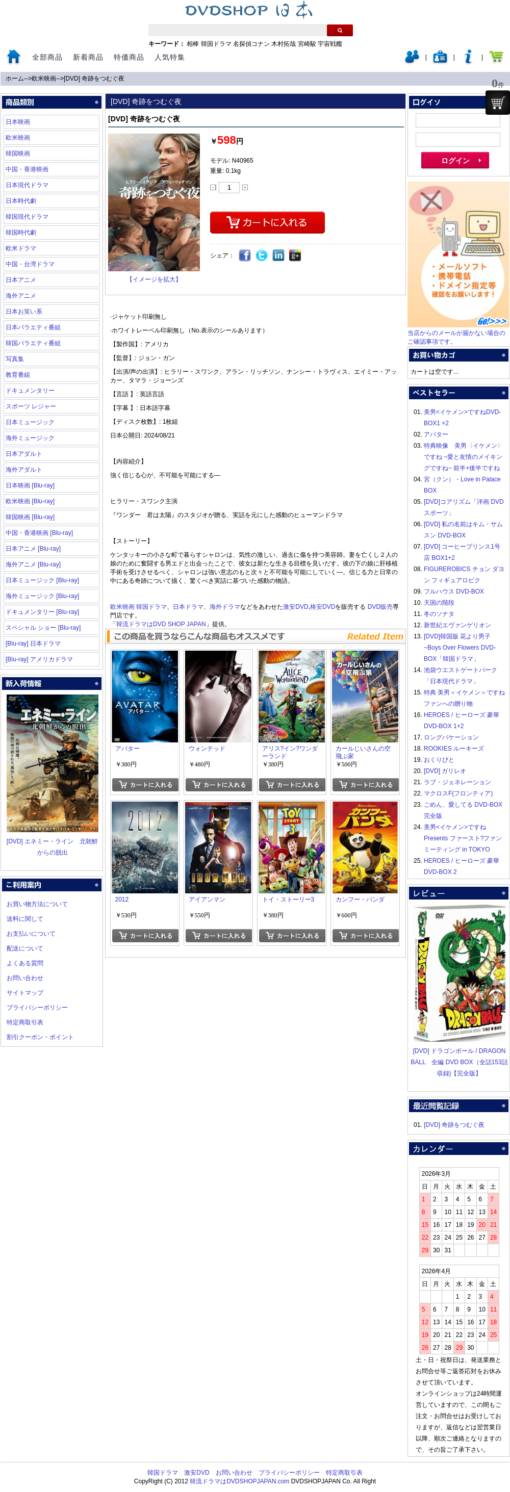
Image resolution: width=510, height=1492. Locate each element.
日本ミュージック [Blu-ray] (42, 580)
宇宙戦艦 (330, 43)
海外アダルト (24, 469)
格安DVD (322, 606)
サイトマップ (25, 992)
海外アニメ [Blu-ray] (33, 564)
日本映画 (18, 121)
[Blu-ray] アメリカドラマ (39, 659)
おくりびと (439, 759)
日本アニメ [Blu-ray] (33, 548)
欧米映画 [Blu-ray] (30, 501)
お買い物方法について (37, 904)
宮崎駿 (307, 43)
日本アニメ (21, 280)
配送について (25, 948)
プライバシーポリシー (37, 1007)
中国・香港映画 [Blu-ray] (39, 532)
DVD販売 (380, 606)
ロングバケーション (451, 737)
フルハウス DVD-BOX (454, 591)
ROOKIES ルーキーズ (454, 748)
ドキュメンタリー (30, 390)
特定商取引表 (25, 1022)
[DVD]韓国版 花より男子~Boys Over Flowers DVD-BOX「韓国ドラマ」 (460, 647)
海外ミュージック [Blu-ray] (42, 596)
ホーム (15, 78)
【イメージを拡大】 (154, 279)
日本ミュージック (30, 422)
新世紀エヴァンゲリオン (457, 625)
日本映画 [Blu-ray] (30, 485)
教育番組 (18, 374)
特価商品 (129, 57)
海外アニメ (21, 295)
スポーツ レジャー (31, 406)
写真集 (15, 359)
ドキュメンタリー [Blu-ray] (42, 611)
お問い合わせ (25, 978)
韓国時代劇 (21, 232)
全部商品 (47, 57)
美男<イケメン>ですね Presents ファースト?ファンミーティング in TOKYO (463, 838)
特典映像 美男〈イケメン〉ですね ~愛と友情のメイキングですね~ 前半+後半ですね (463, 457)
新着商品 (88, 57)
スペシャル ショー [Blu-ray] (43, 627)
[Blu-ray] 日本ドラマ (33, 643)
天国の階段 (439, 602)
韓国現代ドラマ (27, 216)
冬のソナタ (439, 614)
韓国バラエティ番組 (33, 343)
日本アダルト (24, 453)
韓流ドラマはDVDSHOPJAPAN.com (239, 1481)
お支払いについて (31, 933)
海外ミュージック (30, 438)
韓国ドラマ (216, 43)
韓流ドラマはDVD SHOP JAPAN (161, 624)
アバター (436, 434)
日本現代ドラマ (27, 185)
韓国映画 (18, 153)
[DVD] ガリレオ (445, 771)
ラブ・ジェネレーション (457, 782)
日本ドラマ (188, 606)
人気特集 (170, 57)
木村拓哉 (283, 43)
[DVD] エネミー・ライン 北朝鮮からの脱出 (52, 841)
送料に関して (25, 918)
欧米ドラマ (21, 248)
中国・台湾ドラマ (30, 264)
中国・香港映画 (27, 169)
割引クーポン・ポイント (40, 1037)
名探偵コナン (251, 43)
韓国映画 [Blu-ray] (30, 517)
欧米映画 (44, 78)
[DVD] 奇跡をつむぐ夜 (94, 78)
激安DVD (295, 606)
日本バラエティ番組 (33, 327)
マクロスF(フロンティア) (458, 793)
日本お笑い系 (24, 311)
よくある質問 (25, 963)
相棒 (193, 43)
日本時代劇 (21, 200)
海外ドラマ (225, 606)
